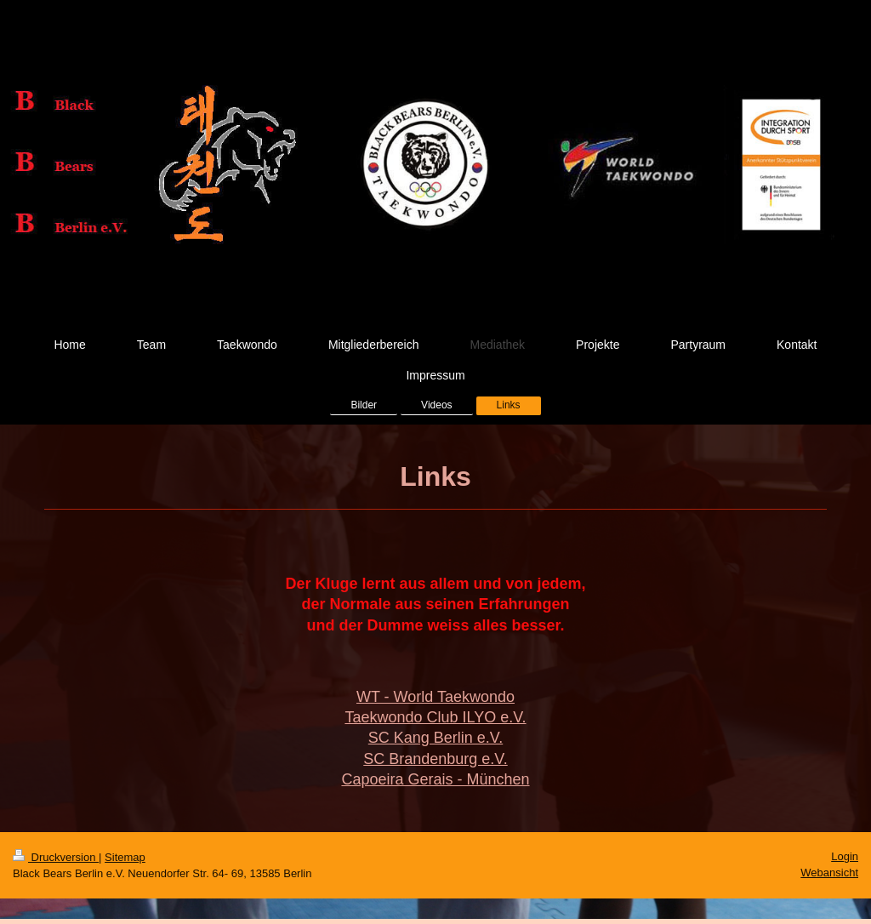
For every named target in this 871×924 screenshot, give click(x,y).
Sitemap (125, 857)
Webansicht (829, 872)
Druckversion (56, 857)
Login (844, 856)
